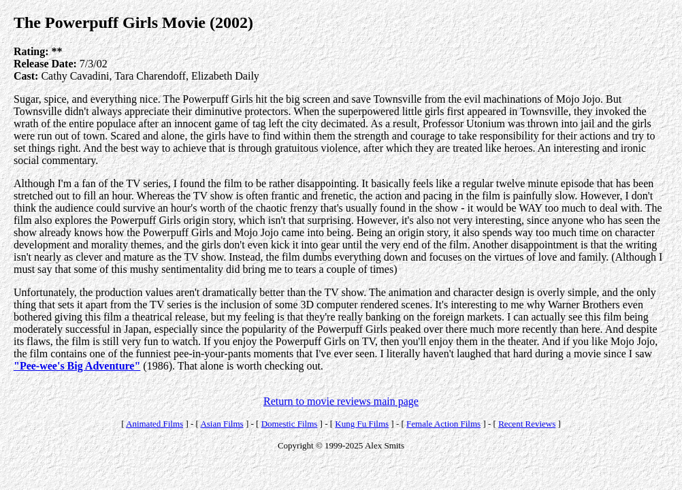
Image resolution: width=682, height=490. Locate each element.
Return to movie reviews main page (341, 401)
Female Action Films (443, 424)
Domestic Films (289, 424)
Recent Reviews (526, 424)
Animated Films (154, 424)
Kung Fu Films (362, 424)
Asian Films (221, 424)
